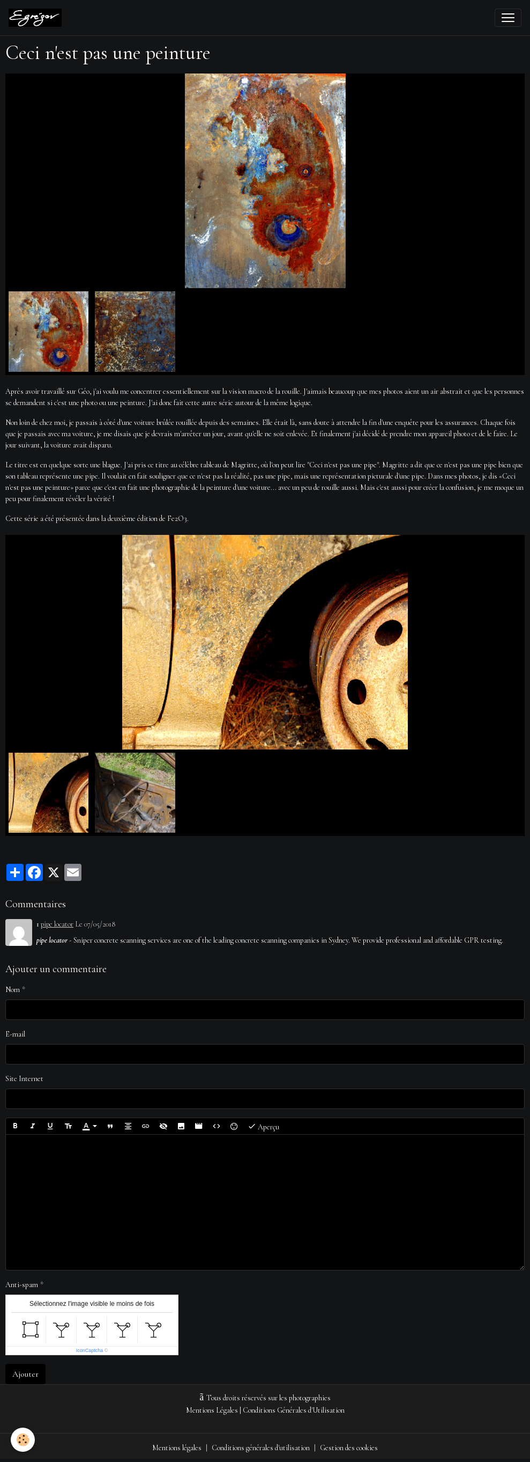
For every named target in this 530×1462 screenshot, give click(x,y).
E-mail (15, 1034)
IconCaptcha (89, 1350)
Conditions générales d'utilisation (261, 1447)
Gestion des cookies (349, 1447)
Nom (12, 989)
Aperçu (263, 1126)
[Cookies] (23, 1440)
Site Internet (24, 1078)
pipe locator (57, 924)
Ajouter (25, 1374)
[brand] (37, 18)
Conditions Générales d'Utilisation (294, 1410)
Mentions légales (176, 1447)
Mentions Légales (212, 1410)
